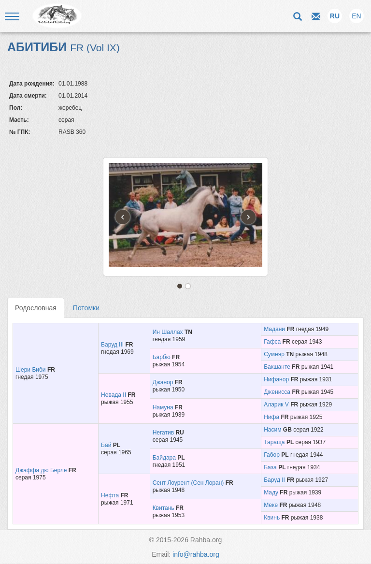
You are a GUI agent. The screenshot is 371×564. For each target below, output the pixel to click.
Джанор (163, 382)
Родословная (36, 308)
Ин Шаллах (168, 332)
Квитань (163, 508)
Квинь (272, 517)
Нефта (110, 495)
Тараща (274, 442)
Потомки (86, 308)
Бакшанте (277, 366)
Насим (272, 429)
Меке (271, 505)
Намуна (163, 407)
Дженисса (277, 392)
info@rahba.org (195, 554)
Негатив (163, 432)
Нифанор (276, 379)
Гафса (272, 341)
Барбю (162, 357)
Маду (271, 492)
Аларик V (276, 404)
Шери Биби (30, 369)
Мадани (274, 329)
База (270, 467)
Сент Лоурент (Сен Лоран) (188, 482)
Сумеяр (274, 354)
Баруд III (112, 344)
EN (356, 16)
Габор (272, 454)
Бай (106, 445)
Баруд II (274, 480)
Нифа (271, 417)
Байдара (164, 457)
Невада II (113, 394)
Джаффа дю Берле (41, 470)
